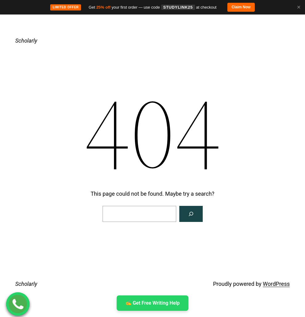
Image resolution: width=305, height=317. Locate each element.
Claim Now (241, 7)
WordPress (276, 284)
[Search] (191, 214)
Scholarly (26, 40)
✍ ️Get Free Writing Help (152, 303)
